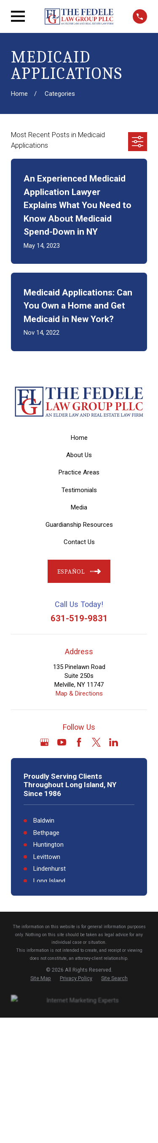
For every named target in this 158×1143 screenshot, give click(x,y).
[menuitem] (40, 978)
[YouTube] (61, 742)
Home (79, 437)
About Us (79, 455)
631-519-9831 (79, 618)
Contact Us (79, 542)
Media (79, 507)
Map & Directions (79, 693)
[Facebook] (79, 742)
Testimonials (79, 490)
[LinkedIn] (113, 742)
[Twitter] (96, 742)
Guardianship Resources (79, 524)
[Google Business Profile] (44, 742)
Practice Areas (79, 472)
